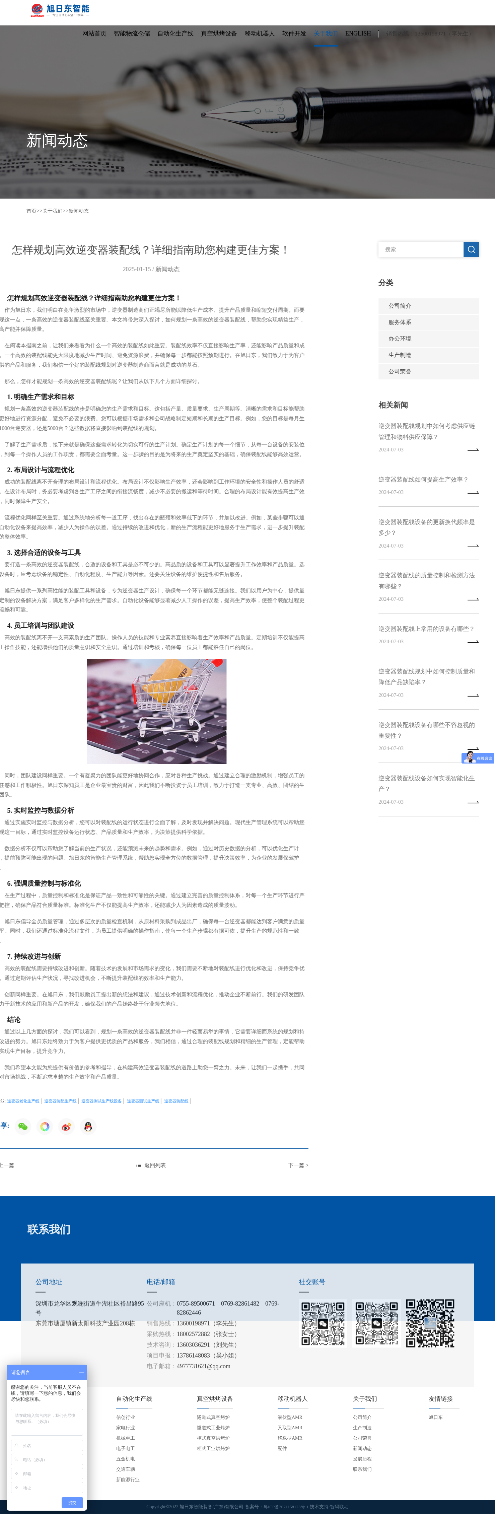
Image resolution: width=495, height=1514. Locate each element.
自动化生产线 (175, 38)
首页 (31, 211)
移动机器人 (260, 38)
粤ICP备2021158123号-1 (286, 1507)
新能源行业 (128, 1480)
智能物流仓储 (132, 38)
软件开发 (294, 38)
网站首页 (94, 38)
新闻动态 (81, 211)
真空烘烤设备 (219, 38)
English (358, 38)
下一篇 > (85, 1165)
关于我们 (326, 38)
